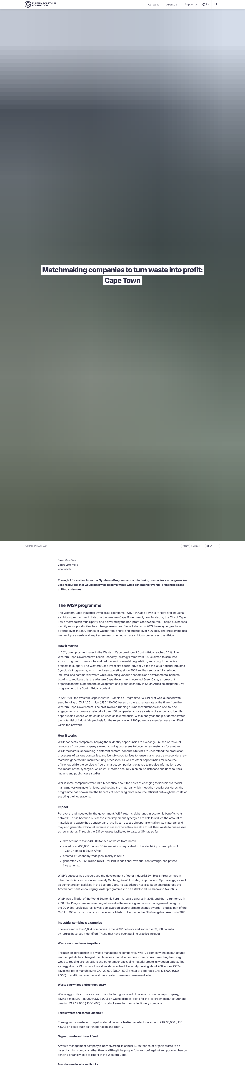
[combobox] (212, 546)
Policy (185, 545)
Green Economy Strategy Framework (120, 657)
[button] (212, 546)
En (205, 4)
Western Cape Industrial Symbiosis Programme (94, 612)
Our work (154, 4)
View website (64, 569)
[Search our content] (216, 4)
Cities (195, 545)
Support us (191, 4)
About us (173, 4)
